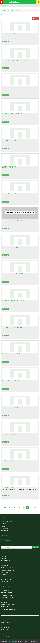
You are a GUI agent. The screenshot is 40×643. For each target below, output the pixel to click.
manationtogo (5, 629)
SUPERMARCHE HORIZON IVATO (13, 220)
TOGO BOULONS (8, 461)
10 (30, 507)
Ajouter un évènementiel (8, 595)
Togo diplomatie (6, 622)
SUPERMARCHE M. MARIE (11, 354)
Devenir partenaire (6, 607)
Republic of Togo (6, 618)
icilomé (3, 634)
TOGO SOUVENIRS (8, 487)
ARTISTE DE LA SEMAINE (7, 567)
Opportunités (5, 531)
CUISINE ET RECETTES (6, 581)
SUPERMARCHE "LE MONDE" (12, 113)
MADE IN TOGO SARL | (12, 641)
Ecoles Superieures (6, 572)
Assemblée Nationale (7, 625)
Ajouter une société (7, 590)
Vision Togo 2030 (6, 627)
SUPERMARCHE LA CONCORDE (13, 247)
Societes (5, 14)
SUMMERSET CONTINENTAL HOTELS (15, 60)
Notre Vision (4, 526)
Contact (36, 641)
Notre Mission (5, 528)
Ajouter (35, 18)
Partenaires (4, 533)
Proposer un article (7, 597)
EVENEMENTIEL (5, 565)
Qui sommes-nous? (6, 521)
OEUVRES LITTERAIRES (6, 574)
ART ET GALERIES (5, 577)
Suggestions (4, 602)
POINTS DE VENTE (5, 560)
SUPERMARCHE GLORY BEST (12, 194)
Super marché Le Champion (11, 87)
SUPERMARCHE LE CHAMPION (13, 300)
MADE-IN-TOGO (13, 2)
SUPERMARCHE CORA (10, 140)
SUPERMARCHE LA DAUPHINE (12, 274)
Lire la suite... (5, 41)
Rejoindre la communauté (8, 609)
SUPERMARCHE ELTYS (10, 167)
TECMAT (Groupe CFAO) (10, 434)
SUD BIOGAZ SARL (8, 33)
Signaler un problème (7, 604)
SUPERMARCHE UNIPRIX (10, 407)
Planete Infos (5, 636)
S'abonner (35, 547)
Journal (3, 556)
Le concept (4, 523)
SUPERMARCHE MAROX (10, 380)
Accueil (4, 10)
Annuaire (11, 10)
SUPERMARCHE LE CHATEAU (12, 327)
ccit (2, 632)
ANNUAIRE (3, 558)
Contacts (4, 535)
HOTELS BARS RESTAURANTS (8, 570)
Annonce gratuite (6, 593)
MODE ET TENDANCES (6, 579)
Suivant (34, 507)
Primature (4, 620)
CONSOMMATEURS (6, 563)
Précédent (4, 507)
